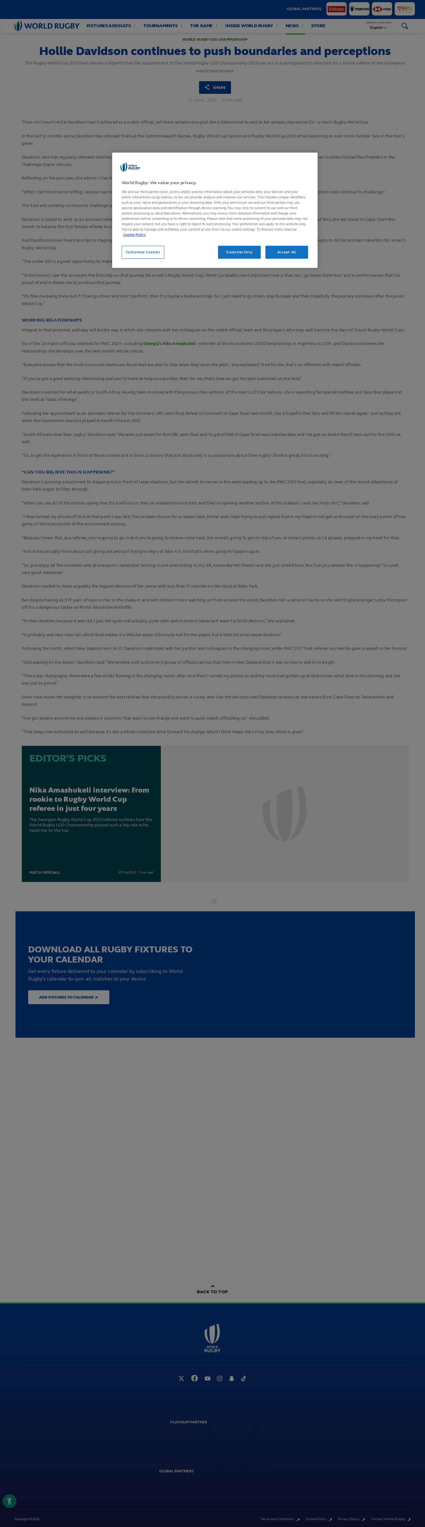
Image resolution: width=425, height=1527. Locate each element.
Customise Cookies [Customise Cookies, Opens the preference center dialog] (143, 252)
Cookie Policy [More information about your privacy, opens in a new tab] (134, 234)
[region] (215, 210)
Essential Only (239, 252)
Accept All (286, 252)
